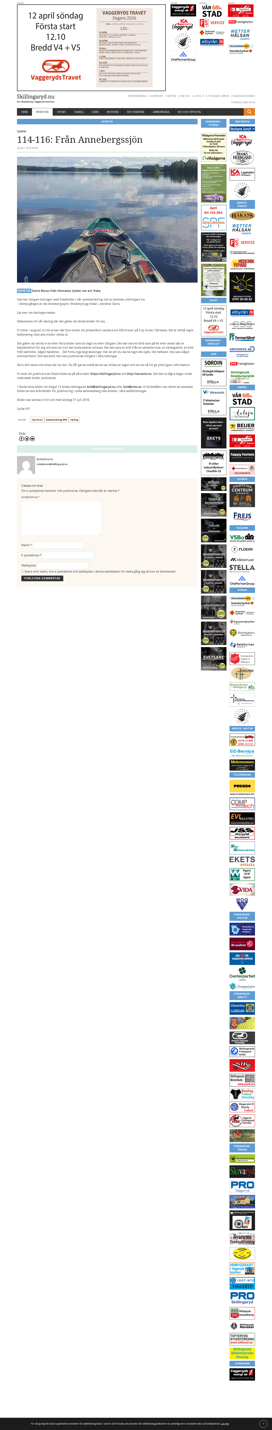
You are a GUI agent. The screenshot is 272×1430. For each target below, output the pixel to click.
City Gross (37, 420)
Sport (61, 111)
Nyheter (42, 111)
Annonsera (161, 111)
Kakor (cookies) (244, 96)
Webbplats (28, 565)
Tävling (74, 420)
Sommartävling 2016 (56, 420)
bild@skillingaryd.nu (101, 387)
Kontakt (157, 96)
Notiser (112, 111)
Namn (26, 545)
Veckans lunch (218, 96)
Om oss (184, 96)
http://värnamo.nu (139, 374)
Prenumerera (137, 96)
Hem (25, 111)
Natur (171, 96)
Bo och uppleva (189, 111)
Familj (78, 111)
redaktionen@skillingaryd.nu (52, 464)
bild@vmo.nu (132, 387)
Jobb (95, 111)
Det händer (135, 111)
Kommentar (30, 497)
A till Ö (199, 96)
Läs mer (225, 1423)
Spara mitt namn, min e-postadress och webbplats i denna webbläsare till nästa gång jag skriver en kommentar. (100, 571)
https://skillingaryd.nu (105, 374)
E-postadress (31, 555)
